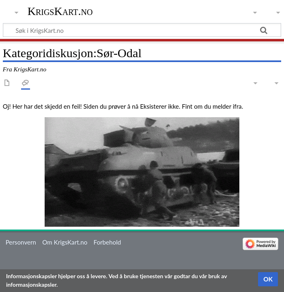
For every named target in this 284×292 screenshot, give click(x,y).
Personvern (21, 242)
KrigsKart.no (60, 11)
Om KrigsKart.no (64, 242)
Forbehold (107, 242)
